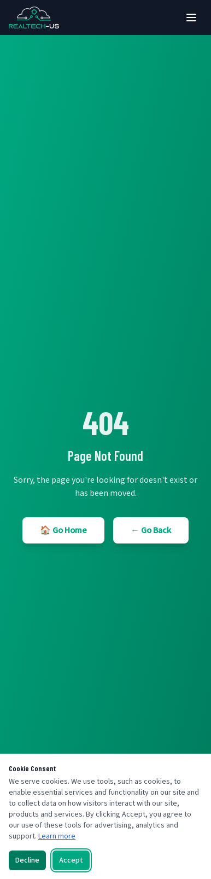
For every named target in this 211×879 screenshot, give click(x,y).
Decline (27, 860)
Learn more (56, 836)
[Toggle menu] (191, 17)
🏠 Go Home (63, 530)
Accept (71, 860)
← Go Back (151, 530)
